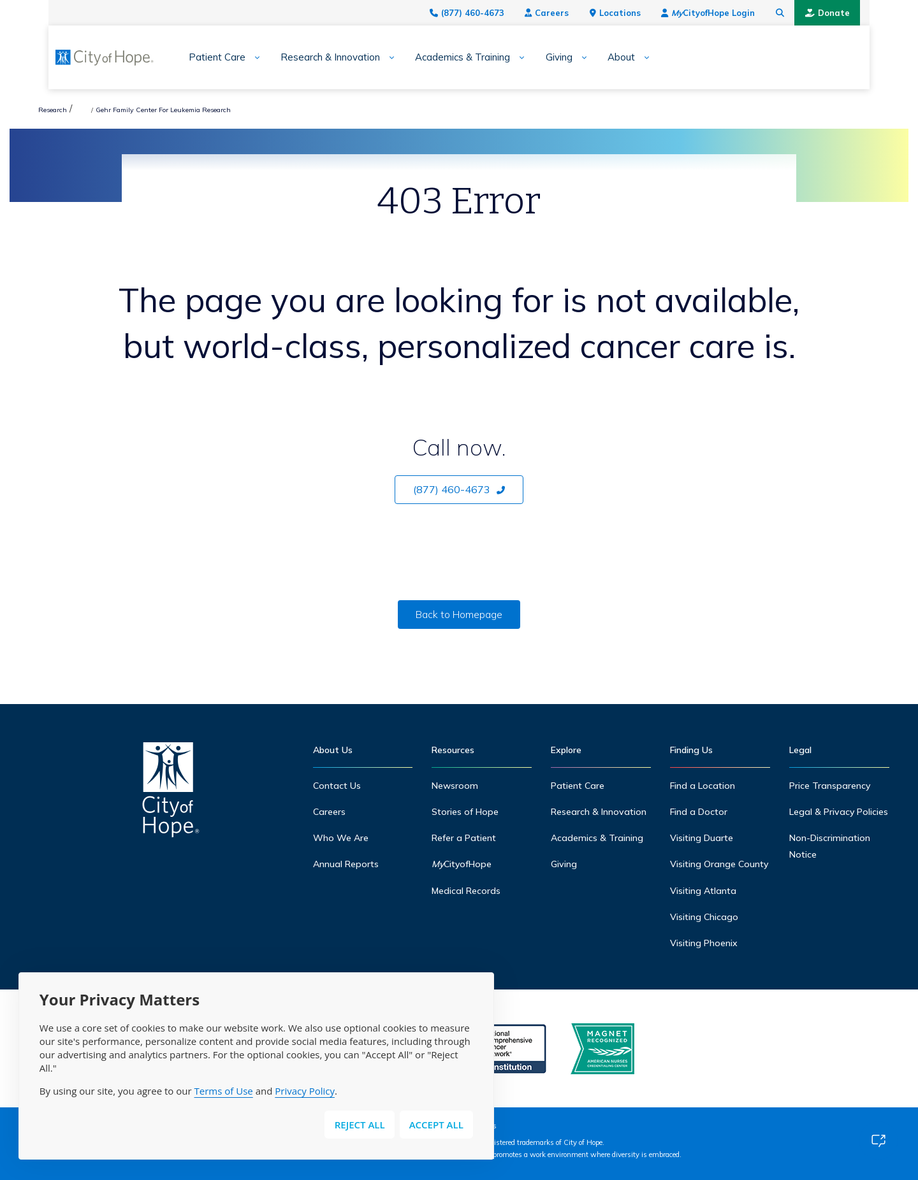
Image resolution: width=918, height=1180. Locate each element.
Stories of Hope (465, 811)
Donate (856, 13)
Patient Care (189, 57)
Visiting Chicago (704, 917)
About (594, 57)
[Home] (171, 793)
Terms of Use (223, 1090)
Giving (531, 57)
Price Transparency (830, 785)
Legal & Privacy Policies (839, 811)
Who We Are (340, 838)
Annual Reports (346, 864)
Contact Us (337, 785)
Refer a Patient (464, 838)
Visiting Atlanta (703, 890)
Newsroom (455, 785)
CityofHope (462, 864)
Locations (644, 13)
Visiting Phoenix (704, 943)
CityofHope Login (737, 13)
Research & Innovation (303, 57)
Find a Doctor (698, 811)
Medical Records (466, 890)
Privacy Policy (305, 1090)
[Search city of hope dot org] (809, 12)
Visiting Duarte (701, 838)
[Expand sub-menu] (225, 58)
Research (52, 110)
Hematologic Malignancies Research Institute (144, 110)
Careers (576, 13)
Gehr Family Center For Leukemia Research (288, 110)
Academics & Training (435, 57)
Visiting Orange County (719, 864)
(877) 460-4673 (496, 13)
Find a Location (702, 785)
